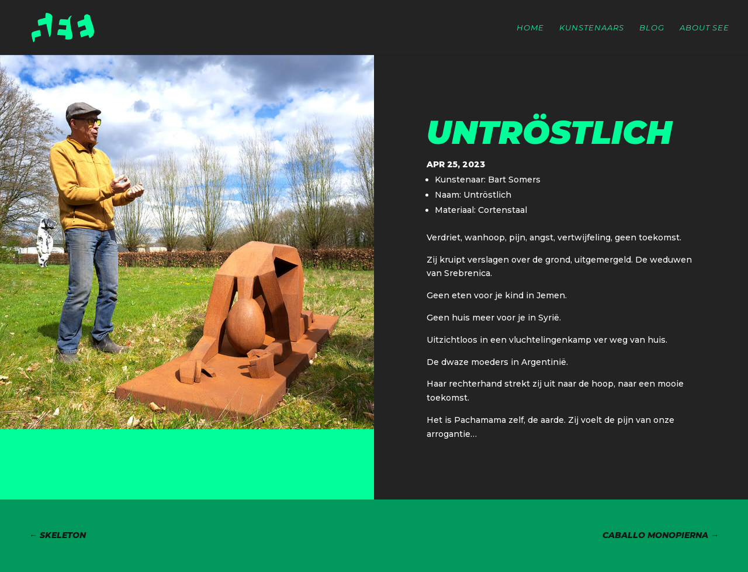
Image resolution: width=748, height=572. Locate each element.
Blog (651, 27)
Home (530, 27)
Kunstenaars (591, 27)
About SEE (704, 27)
